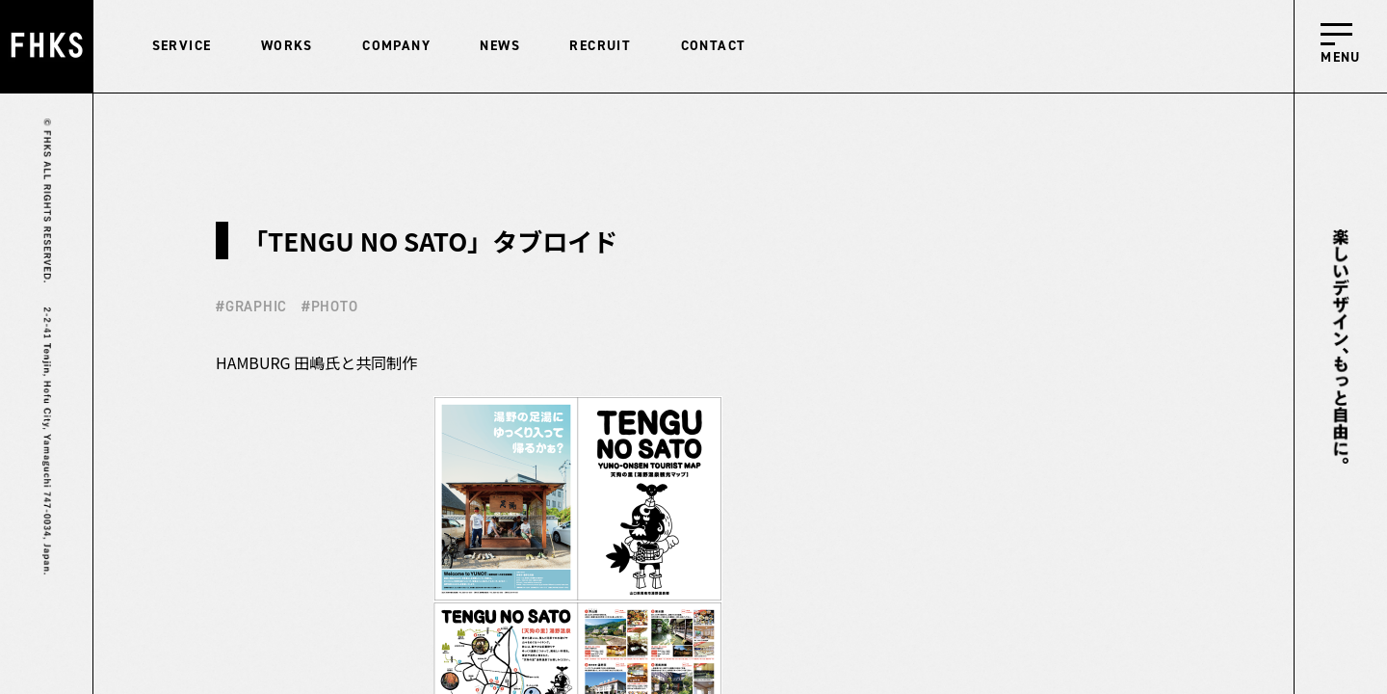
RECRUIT (600, 46)
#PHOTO (329, 306)
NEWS (500, 46)
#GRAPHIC (251, 306)
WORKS (287, 46)
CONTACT (713, 46)
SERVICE (182, 46)
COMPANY (396, 46)
